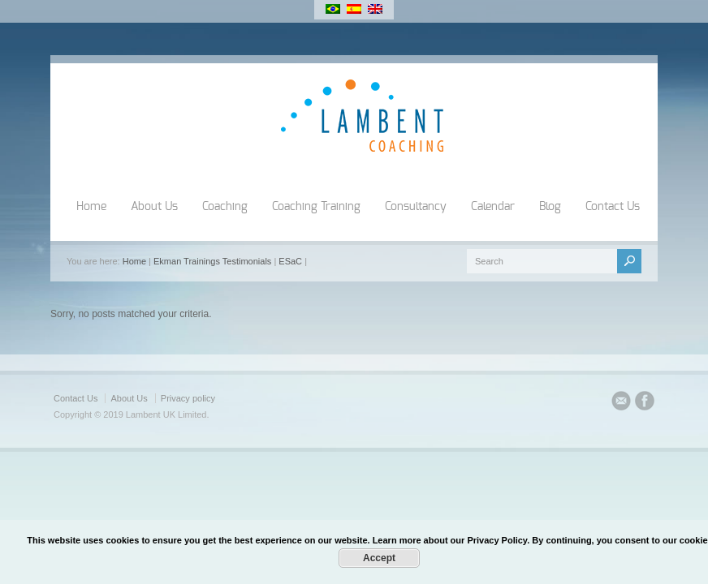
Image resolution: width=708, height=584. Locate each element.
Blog (550, 207)
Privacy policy (188, 398)
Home (91, 207)
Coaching (225, 207)
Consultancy (416, 207)
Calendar (493, 207)
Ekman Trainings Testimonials (212, 261)
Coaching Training (316, 207)
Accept (379, 558)
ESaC (290, 261)
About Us (154, 207)
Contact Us (612, 207)
